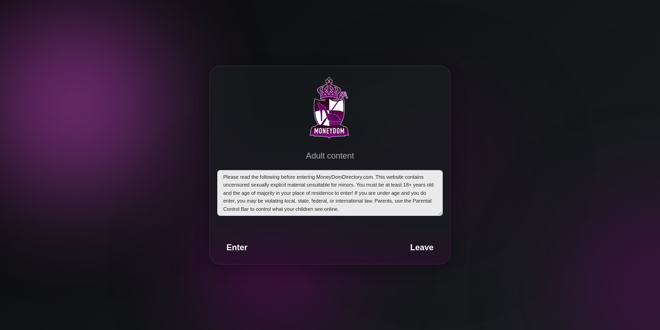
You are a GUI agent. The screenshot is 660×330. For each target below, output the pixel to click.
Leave (422, 247)
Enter (237, 247)
